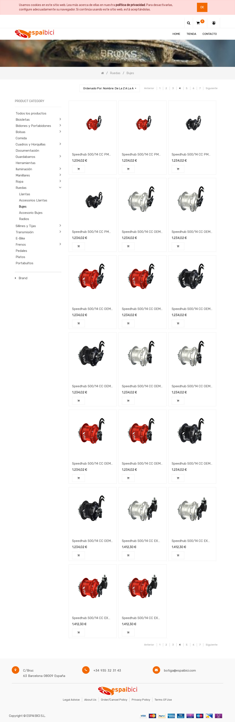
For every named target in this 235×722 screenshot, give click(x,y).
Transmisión (25, 232)
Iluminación (24, 169)
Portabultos (24, 263)
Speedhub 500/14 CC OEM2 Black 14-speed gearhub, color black (92, 386)
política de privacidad (130, 5)
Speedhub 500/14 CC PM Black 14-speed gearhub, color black (90, 232)
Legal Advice (71, 699)
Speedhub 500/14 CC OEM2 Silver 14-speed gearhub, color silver (192, 232)
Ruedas (21, 188)
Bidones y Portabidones (33, 126)
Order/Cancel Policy (114, 699)
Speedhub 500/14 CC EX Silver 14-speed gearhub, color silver (190, 541)
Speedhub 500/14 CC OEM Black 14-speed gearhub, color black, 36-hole (191, 464)
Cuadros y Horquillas (31, 144)
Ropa (19, 181)
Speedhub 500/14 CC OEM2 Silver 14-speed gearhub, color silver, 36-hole (142, 232)
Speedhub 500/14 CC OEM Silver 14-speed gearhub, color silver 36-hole (141, 386)
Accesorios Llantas (33, 200)
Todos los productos (31, 113)
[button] (110, 88)
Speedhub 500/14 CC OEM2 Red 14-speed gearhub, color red (142, 309)
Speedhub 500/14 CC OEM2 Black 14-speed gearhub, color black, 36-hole (192, 309)
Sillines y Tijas (26, 226)
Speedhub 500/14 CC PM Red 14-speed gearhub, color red (140, 155)
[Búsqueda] (74, 86)
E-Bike (20, 238)
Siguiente (211, 88)
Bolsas (20, 132)
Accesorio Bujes (31, 213)
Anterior (149, 88)
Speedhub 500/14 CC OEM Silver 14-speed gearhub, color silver (191, 386)
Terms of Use (163, 699)
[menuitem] (176, 34)
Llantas (24, 194)
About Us (90, 699)
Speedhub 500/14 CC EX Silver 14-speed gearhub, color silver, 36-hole (140, 541)
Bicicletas (23, 120)
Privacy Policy (141, 699)
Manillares (23, 175)
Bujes (23, 206)
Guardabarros (25, 157)
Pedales (21, 251)
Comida (21, 138)
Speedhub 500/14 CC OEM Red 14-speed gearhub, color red (141, 464)
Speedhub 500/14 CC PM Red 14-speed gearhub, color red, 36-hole (90, 155)
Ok (202, 7)
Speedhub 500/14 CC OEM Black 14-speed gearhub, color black (91, 541)
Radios (24, 219)
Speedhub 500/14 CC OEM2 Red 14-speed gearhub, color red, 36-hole (92, 309)
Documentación (27, 151)
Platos (20, 257)
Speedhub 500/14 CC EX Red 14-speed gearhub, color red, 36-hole (90, 618)
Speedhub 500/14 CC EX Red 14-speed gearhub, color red (140, 618)
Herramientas (25, 163)
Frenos (21, 245)
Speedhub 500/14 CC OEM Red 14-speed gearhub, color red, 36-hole (91, 464)
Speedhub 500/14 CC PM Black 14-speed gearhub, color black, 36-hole (190, 155)
